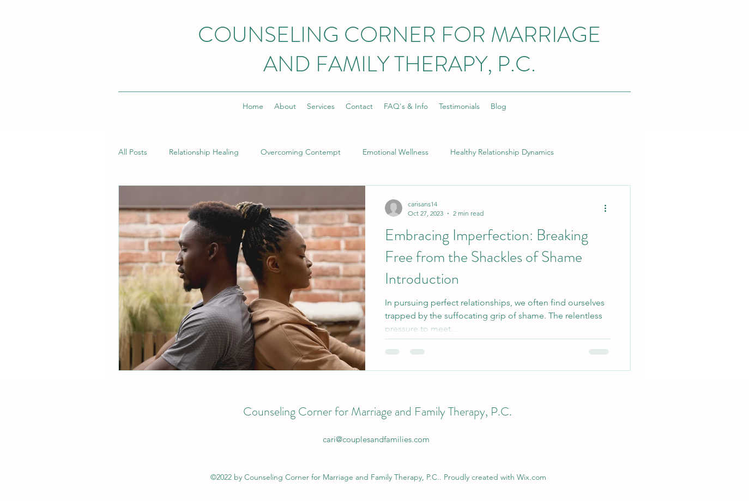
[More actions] (608, 208)
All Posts (132, 152)
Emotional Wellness (395, 152)
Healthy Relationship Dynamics (502, 152)
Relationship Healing (204, 152)
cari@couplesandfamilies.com (376, 439)
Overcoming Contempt (301, 152)
